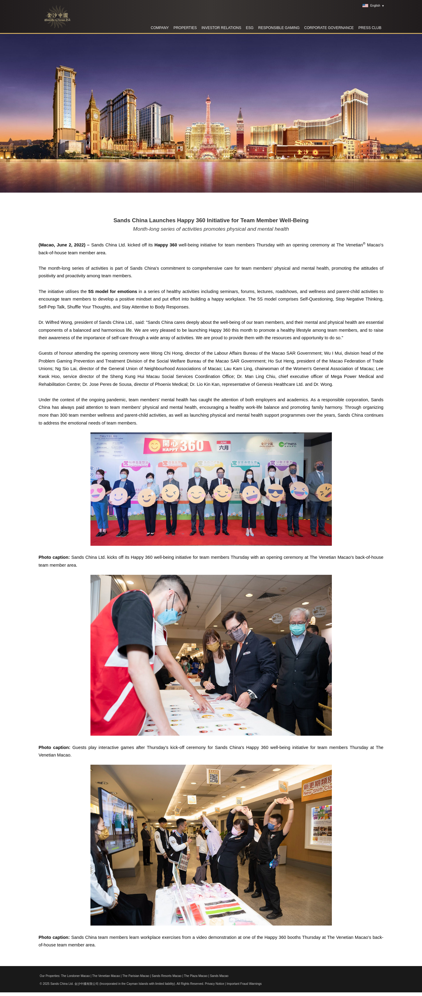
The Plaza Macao (196, 976)
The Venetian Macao (106, 976)
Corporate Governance (329, 28)
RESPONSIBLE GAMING (279, 28)
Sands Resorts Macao (167, 976)
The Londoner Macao (75, 976)
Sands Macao (219, 976)
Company (160, 28)
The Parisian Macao (135, 976)
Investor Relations (221, 28)
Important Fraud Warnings (244, 983)
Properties (185, 28)
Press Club (369, 28)
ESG (250, 28)
